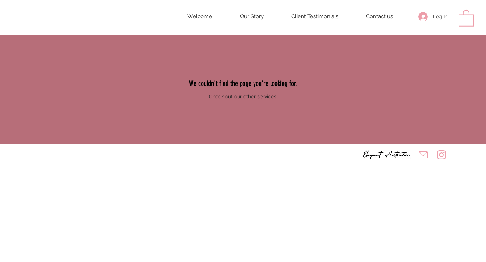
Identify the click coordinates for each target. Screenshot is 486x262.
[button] (466, 18)
